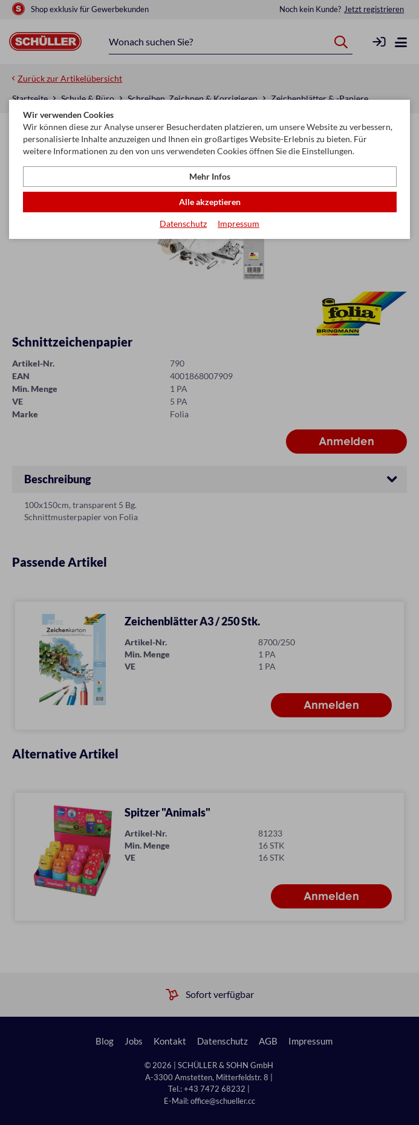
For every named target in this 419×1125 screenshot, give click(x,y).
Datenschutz (183, 223)
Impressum (238, 223)
